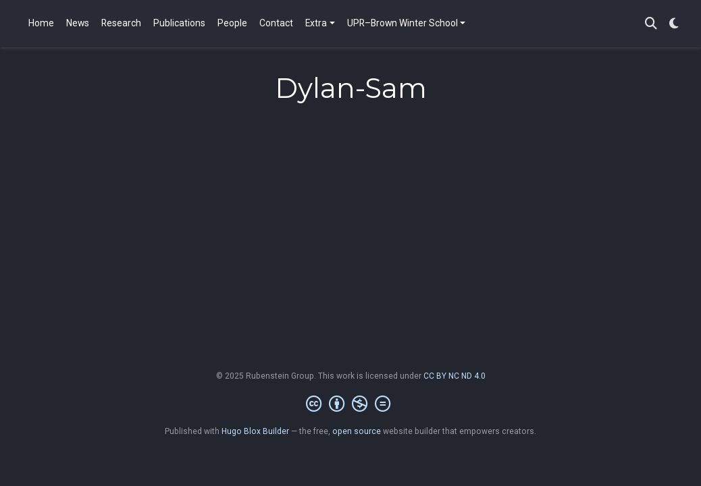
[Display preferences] (674, 24)
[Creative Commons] (351, 404)
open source (356, 431)
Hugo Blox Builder (255, 431)
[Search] (651, 24)
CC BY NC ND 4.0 (454, 376)
